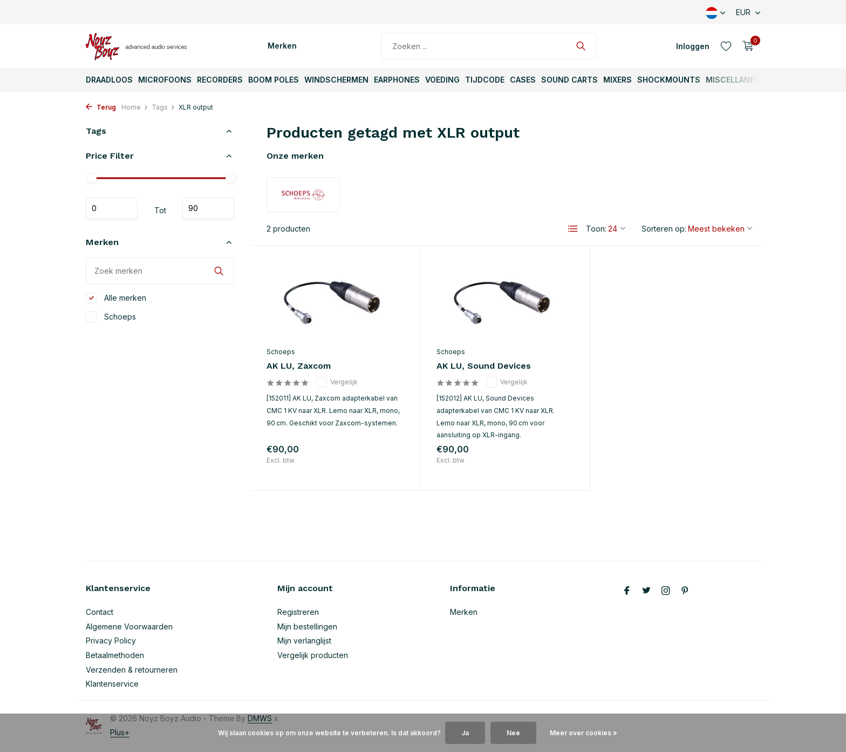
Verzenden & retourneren (132, 669)
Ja (465, 733)
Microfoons (165, 79)
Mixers (617, 79)
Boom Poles (273, 79)
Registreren (298, 611)
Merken (282, 45)
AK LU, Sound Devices (483, 366)
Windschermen (336, 79)
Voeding (442, 79)
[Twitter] (646, 591)
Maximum (208, 208)
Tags (163, 107)
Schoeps (111, 316)
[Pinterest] (685, 591)
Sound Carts (569, 79)
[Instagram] (665, 591)
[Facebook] (627, 591)
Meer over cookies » (583, 733)
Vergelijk (337, 382)
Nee (513, 733)
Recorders (220, 79)
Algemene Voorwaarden (129, 626)
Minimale (112, 208)
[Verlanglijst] (726, 46)
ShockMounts (668, 79)
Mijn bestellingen (307, 626)
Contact (99, 611)
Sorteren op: (664, 228)
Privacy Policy (111, 640)
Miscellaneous (738, 79)
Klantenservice (112, 683)
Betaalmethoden (115, 655)
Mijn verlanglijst (304, 640)
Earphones (397, 79)
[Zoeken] (489, 46)
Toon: (596, 228)
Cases (523, 79)
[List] (573, 229)
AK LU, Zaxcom (299, 366)
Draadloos (109, 79)
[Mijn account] (692, 46)
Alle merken (116, 298)
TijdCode (484, 79)
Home (134, 107)
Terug (101, 107)
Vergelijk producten (312, 655)
